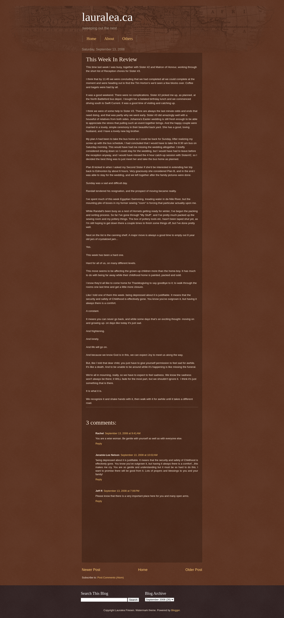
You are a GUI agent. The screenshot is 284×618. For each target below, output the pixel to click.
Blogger (175, 610)
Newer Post (91, 570)
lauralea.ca (107, 16)
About (109, 38)
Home (91, 38)
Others (127, 38)
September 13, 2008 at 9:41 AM (122, 433)
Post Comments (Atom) (110, 577)
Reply (98, 443)
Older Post (193, 570)
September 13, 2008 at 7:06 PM (121, 490)
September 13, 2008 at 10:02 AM (139, 455)
